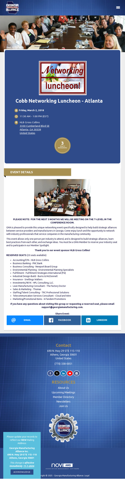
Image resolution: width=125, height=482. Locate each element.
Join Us (63, 406)
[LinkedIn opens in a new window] (99, 320)
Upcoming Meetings (63, 392)
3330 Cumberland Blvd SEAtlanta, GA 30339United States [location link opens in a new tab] (34, 129)
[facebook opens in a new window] (62, 320)
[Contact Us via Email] (76, 373)
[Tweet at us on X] (57, 373)
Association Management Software (62, 466)
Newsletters (63, 401)
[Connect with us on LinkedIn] (63, 373)
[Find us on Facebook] (50, 373)
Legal (86, 475)
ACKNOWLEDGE (22, 472)
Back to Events (13, 47)
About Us (63, 387)
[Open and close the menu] (72, 7)
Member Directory (63, 396)
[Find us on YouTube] (70, 373)
